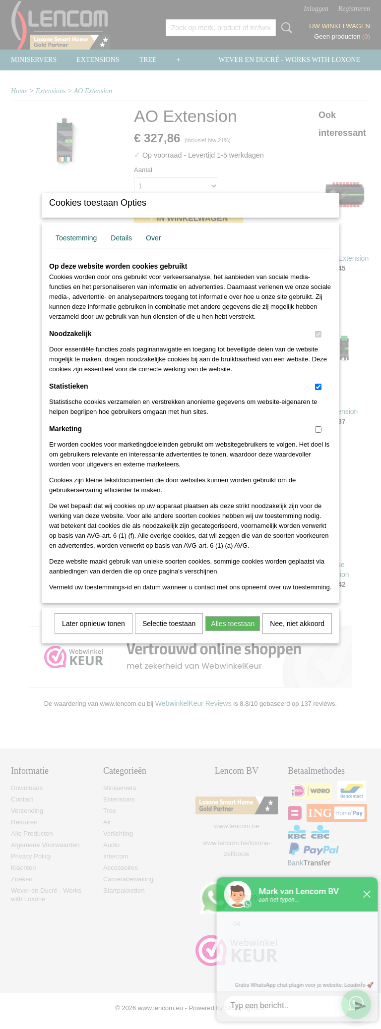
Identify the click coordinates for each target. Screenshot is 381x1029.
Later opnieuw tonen (93, 636)
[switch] (318, 347)
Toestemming (76, 251)
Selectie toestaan (168, 636)
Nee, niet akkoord (297, 636)
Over (153, 251)
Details (121, 251)
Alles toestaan (232, 636)
